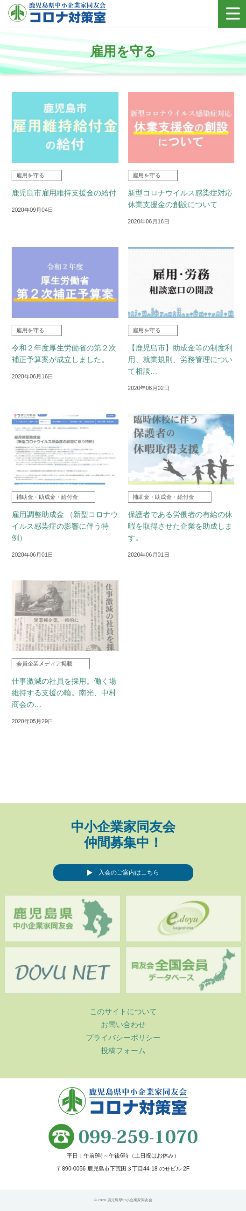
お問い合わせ (123, 1025)
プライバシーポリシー (123, 1038)
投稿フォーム (123, 1051)
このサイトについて (123, 1012)
